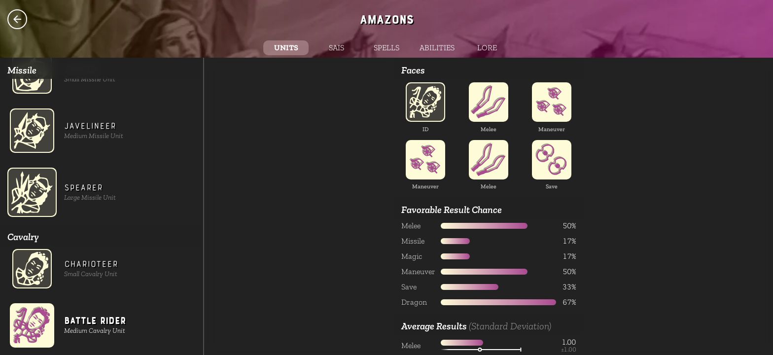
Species (17, 19)
